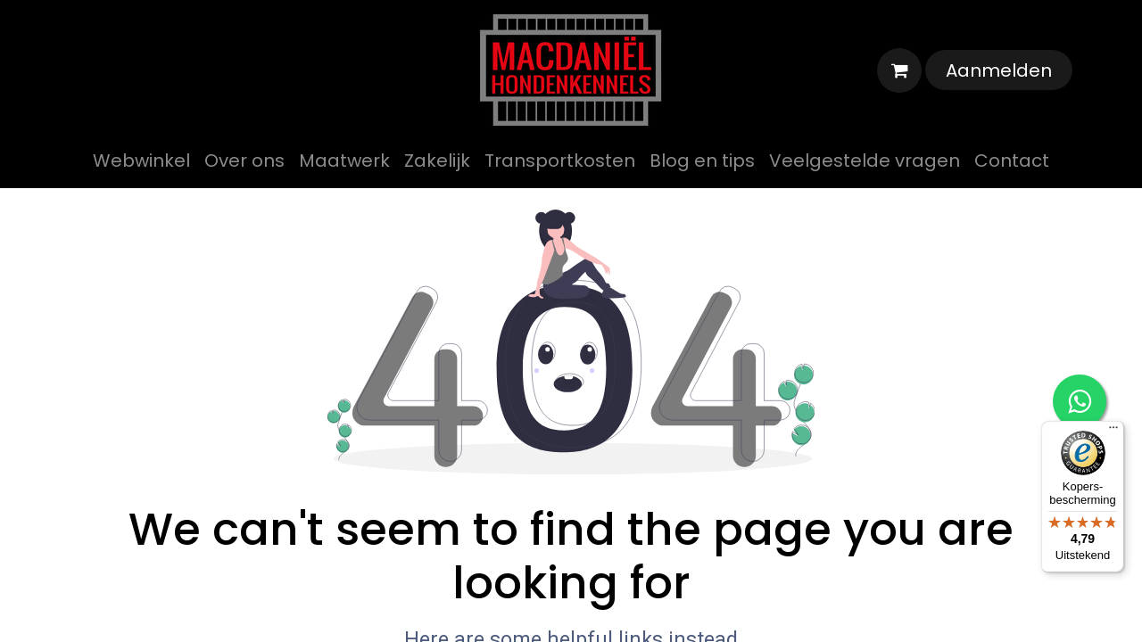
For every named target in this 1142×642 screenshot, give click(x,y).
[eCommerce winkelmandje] (899, 70)
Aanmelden (999, 70)
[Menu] (1113, 431)
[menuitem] (141, 160)
